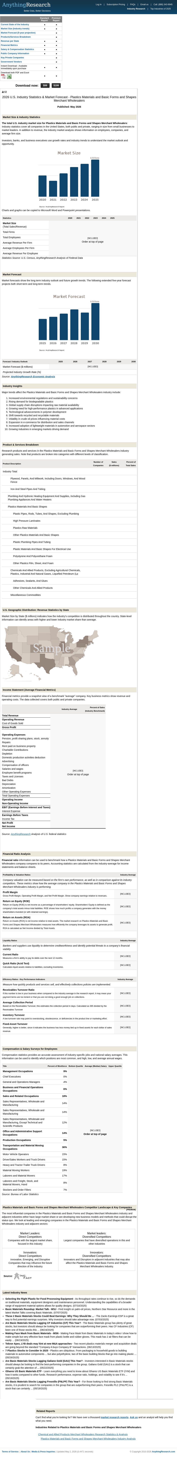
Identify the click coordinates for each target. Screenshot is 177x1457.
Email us (144, 4)
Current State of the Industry (15, 24)
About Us (25, 1451)
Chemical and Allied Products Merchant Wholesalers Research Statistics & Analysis (83, 1434)
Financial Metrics (9, 45)
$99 (45, 85)
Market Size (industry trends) (15, 28)
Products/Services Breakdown (16, 37)
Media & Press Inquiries (43, 1451)
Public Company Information (15, 53)
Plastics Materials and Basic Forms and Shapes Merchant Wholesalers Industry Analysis (88, 1438)
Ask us (134, 1417)
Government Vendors (11, 62)
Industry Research (136, 9)
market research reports (114, 1417)
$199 (56, 85)
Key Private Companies (12, 57)
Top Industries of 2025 (160, 9)
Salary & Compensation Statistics (17, 49)
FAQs (132, 4)
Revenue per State (10, 41)
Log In (98, 4)
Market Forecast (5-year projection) (18, 33)
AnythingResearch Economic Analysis (33, 376)
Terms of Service (10, 1451)
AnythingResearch (21, 834)
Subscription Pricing (116, 4)
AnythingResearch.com (163, 1451)
